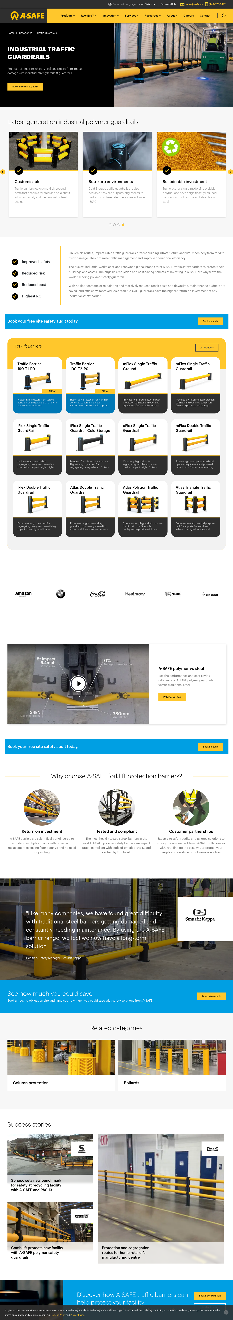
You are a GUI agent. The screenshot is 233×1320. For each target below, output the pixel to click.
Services (130, 15)
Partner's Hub (168, 4)
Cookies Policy (58, 1315)
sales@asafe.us (194, 4)
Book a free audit (211, 996)
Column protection (61, 1065)
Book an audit (210, 321)
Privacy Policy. (77, 1315)
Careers (189, 15)
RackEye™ (87, 15)
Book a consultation (210, 1295)
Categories (25, 33)
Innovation (109, 15)
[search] (221, 15)
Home (11, 33)
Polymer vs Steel (172, 697)
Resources (151, 15)
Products (66, 15)
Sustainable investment (185, 182)
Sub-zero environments (111, 182)
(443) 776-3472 (217, 4)
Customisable (28, 182)
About (171, 15)
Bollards (172, 1065)
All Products (207, 347)
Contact (205, 15)
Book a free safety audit (25, 86)
